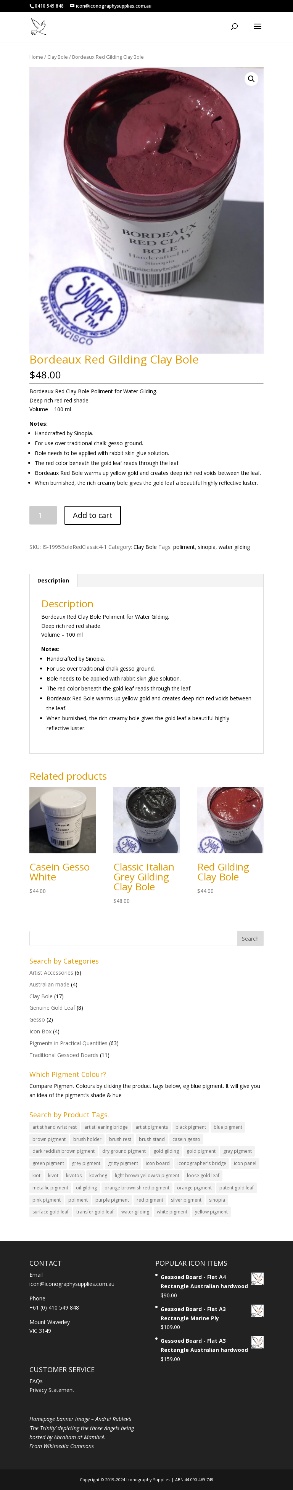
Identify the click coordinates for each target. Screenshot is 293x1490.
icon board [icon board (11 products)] (158, 1163)
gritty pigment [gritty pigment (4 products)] (123, 1163)
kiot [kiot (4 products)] (36, 1175)
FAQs (36, 1381)
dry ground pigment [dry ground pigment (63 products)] (124, 1151)
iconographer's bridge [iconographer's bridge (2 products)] (201, 1163)
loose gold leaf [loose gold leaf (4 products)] (203, 1175)
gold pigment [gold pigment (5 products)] (201, 1151)
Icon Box (40, 1031)
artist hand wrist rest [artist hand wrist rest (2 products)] (54, 1127)
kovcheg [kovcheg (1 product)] (98, 1175)
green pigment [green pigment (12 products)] (48, 1163)
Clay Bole (57, 56)
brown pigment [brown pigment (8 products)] (49, 1139)
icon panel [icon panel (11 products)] (245, 1163)
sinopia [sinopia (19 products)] (217, 1200)
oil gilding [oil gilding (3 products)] (86, 1187)
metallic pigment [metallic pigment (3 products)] (50, 1187)
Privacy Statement (51, 1389)
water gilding (234, 546)
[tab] (53, 580)
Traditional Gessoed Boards (63, 1055)
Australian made (49, 984)
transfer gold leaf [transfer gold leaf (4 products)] (95, 1211)
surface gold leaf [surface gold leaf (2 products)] (50, 1211)
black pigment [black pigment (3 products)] (190, 1127)
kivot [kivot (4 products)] (53, 1175)
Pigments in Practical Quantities (68, 1043)
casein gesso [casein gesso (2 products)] (186, 1139)
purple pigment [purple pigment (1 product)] (112, 1200)
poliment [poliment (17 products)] (78, 1200)
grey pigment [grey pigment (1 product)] (86, 1163)
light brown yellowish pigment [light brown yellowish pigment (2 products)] (147, 1175)
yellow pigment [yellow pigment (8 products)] (211, 1211)
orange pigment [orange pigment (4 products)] (194, 1187)
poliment (184, 546)
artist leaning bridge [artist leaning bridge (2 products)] (106, 1127)
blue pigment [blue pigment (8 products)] (228, 1127)
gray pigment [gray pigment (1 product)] (237, 1151)
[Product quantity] (43, 515)
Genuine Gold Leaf (52, 1007)
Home (36, 56)
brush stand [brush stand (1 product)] (152, 1139)
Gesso (37, 1019)
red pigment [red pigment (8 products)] (150, 1200)
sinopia (207, 546)
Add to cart (93, 515)
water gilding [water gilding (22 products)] (135, 1211)
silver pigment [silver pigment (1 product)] (186, 1200)
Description (53, 580)
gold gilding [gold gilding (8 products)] (166, 1151)
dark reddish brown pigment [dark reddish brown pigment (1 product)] (63, 1151)
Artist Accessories (51, 972)
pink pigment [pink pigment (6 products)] (46, 1200)
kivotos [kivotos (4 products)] (74, 1175)
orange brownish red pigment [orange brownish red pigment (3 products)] (137, 1187)
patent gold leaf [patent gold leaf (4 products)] (236, 1187)
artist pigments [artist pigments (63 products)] (151, 1127)
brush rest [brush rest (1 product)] (120, 1139)
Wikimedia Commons (68, 1446)
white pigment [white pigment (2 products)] (172, 1211)
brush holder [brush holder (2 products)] (87, 1139)
